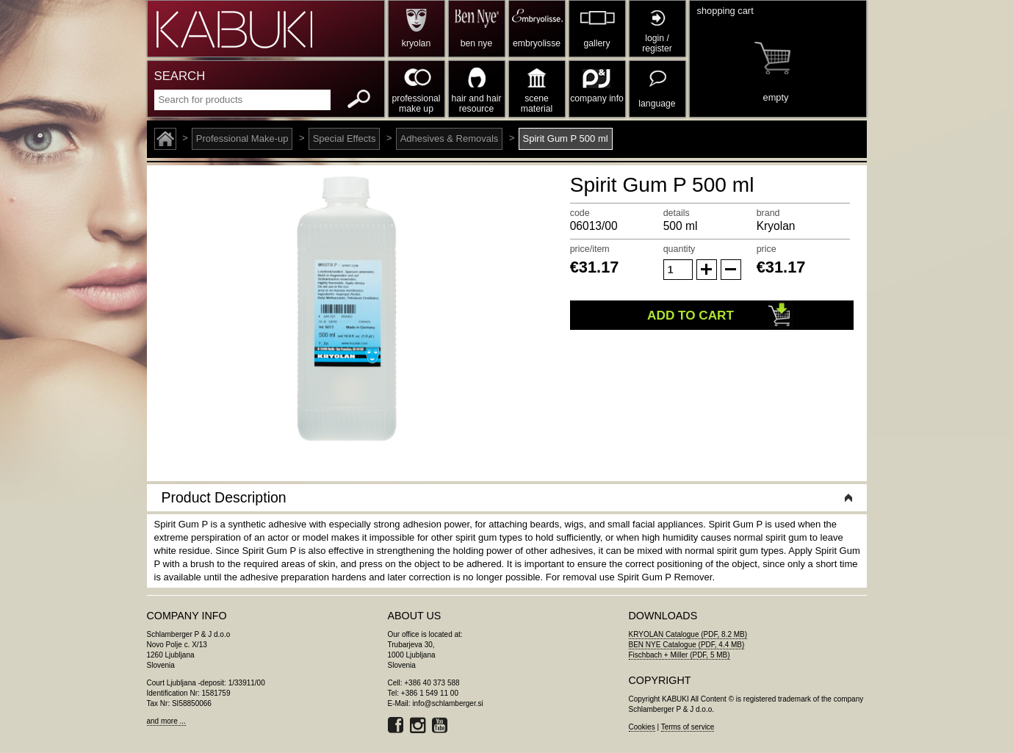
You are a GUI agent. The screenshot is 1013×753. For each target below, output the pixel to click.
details (676, 213)
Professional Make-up (242, 138)
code (580, 213)
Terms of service (688, 727)
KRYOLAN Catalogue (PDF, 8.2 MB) (688, 634)
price (766, 249)
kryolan (416, 43)
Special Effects (344, 138)
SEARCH (180, 76)
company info (597, 98)
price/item (590, 249)
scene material (536, 103)
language (656, 103)
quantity (679, 249)
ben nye (476, 43)
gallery (597, 43)
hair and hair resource (477, 103)
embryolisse (536, 43)
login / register (657, 43)
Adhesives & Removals (449, 138)
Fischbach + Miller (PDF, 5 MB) (679, 655)
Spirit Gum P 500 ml (565, 138)
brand (768, 213)
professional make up (416, 103)
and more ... (166, 721)
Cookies (642, 727)
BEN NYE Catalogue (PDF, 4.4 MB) (687, 645)
